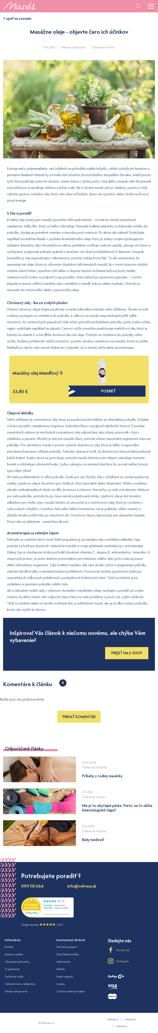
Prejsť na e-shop (126, 653)
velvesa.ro (121, 1026)
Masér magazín (64, 976)
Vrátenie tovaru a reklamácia (20, 984)
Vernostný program (66, 947)
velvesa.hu (130, 1019)
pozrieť (92, 391)
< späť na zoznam (17, 18)
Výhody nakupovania (16, 991)
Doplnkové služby (14, 976)
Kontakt (9, 947)
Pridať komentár (79, 716)
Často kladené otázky (67, 954)
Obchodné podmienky (17, 961)
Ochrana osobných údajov (70, 991)
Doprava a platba (14, 954)
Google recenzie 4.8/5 (42, 924)
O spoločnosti (12, 969)
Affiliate (60, 969)
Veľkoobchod (63, 961)
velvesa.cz (112, 1019)
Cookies (60, 984)
